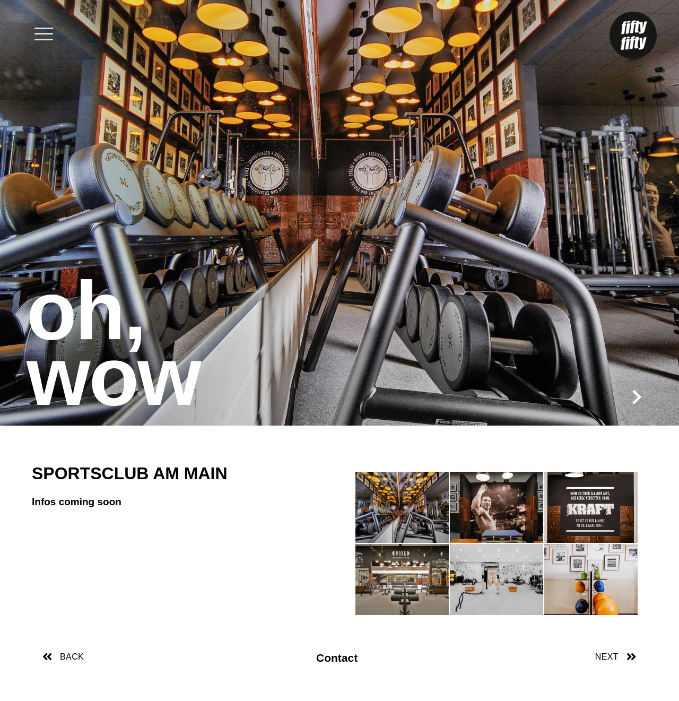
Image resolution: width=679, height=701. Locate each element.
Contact (337, 658)
